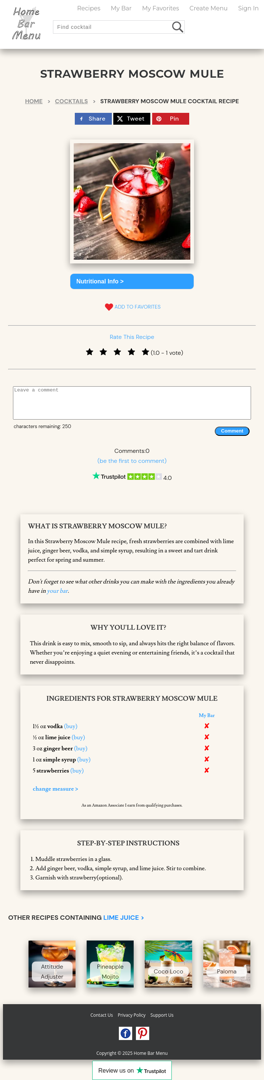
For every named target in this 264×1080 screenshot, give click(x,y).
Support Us (162, 1015)
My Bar (121, 8)
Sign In (248, 8)
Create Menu (209, 8)
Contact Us (101, 1015)
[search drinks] (178, 27)
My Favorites (160, 8)
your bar (57, 591)
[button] (132, 281)
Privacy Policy (132, 1015)
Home (34, 101)
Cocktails (71, 101)
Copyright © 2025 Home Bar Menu (132, 1053)
